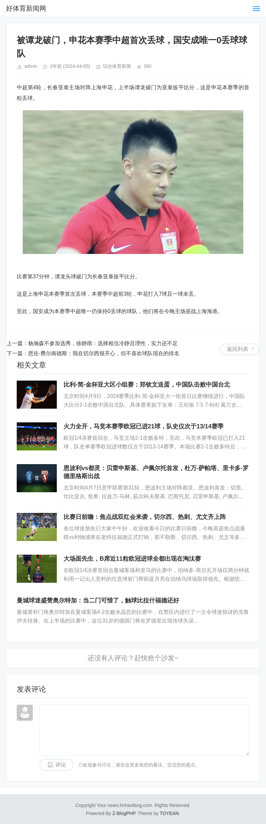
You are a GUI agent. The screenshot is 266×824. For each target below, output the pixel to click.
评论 (60, 765)
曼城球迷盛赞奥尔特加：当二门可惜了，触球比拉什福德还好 (98, 600)
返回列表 (237, 349)
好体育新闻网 (26, 8)
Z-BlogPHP (123, 813)
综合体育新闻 (117, 66)
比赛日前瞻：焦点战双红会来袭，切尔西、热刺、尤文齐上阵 (144, 517)
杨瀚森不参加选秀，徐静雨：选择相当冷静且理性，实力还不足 (103, 343)
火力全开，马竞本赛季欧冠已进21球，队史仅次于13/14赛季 (143, 426)
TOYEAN (169, 813)
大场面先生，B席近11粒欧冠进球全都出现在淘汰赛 (132, 558)
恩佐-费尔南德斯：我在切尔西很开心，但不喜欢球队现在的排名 (103, 353)
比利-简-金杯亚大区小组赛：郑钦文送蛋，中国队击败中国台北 (146, 384)
